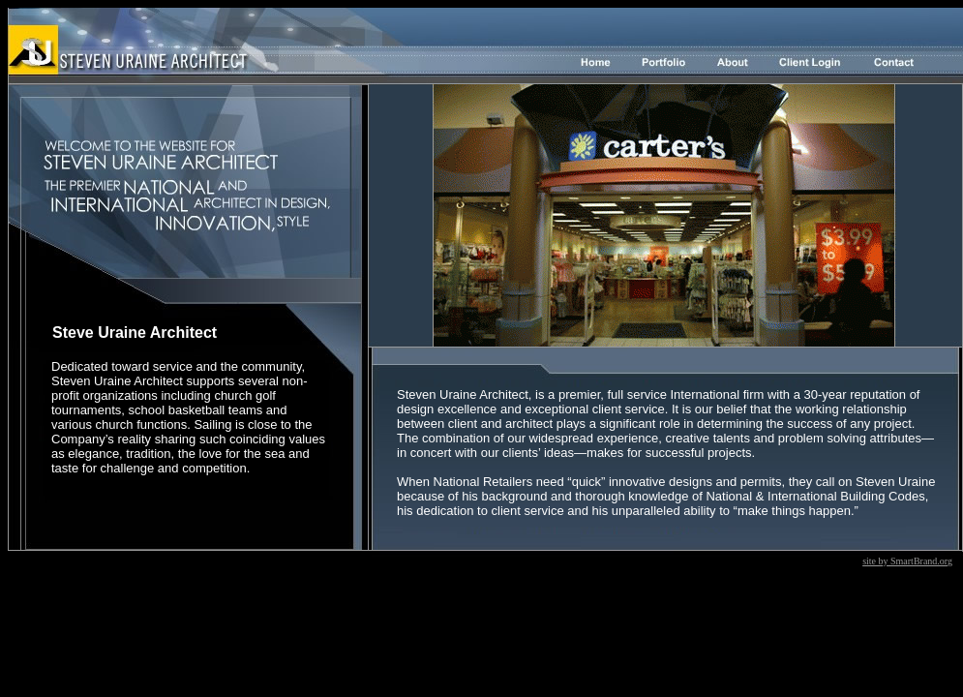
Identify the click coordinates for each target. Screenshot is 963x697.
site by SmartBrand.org (907, 561)
